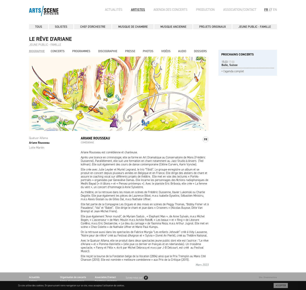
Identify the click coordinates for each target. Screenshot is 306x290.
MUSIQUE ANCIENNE (173, 27)
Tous (38, 27)
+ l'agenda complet (232, 71)
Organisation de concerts (73, 277)
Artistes (138, 9)
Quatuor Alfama (38, 138)
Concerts (58, 51)
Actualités (113, 9)
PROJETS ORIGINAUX (212, 27)
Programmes (81, 51)
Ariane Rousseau (39, 143)
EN (275, 9)
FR (266, 9)
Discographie (107, 51)
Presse (130, 51)
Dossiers (200, 51)
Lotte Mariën (36, 148)
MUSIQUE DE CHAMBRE (133, 27)
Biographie (37, 51)
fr (205, 139)
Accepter (281, 285)
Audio (182, 51)
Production (205, 9)
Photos (148, 51)
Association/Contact (239, 9)
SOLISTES (61, 27)
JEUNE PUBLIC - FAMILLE (254, 27)
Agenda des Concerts (171, 9)
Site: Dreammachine (268, 277)
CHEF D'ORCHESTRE (92, 27)
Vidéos (166, 51)
